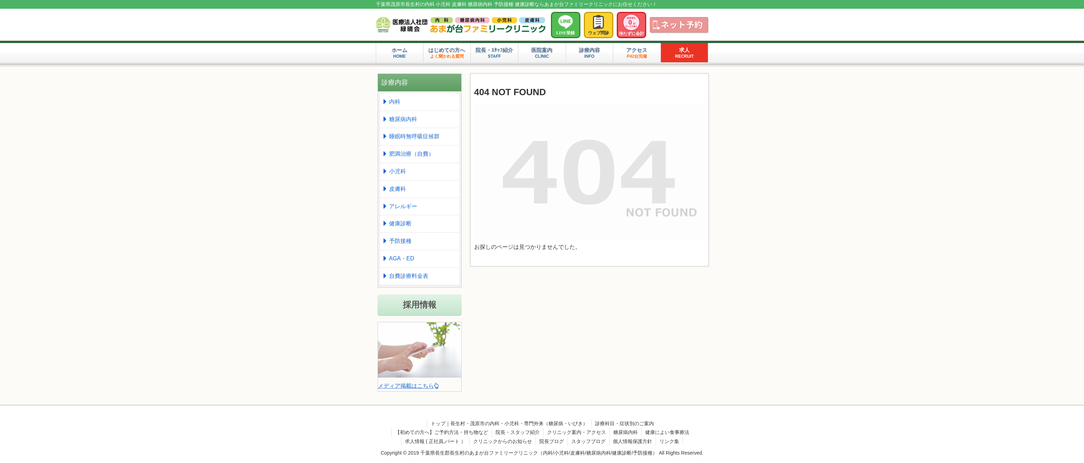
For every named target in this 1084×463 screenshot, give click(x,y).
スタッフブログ (588, 441)
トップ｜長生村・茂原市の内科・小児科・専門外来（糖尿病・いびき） (509, 423)
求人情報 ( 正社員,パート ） (435, 441)
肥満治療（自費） (411, 154)
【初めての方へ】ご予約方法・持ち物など (441, 432)
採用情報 (419, 304)
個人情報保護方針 (632, 441)
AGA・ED (401, 258)
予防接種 (400, 241)
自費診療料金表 (408, 276)
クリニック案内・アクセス (576, 432)
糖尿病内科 (403, 119)
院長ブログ (551, 441)
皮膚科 (397, 189)
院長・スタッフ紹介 (518, 432)
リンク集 (669, 441)
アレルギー (403, 206)
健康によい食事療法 (667, 432)
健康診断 (400, 223)
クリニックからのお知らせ (502, 441)
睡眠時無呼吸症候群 (414, 136)
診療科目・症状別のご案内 (624, 423)
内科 (394, 102)
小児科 (397, 171)
